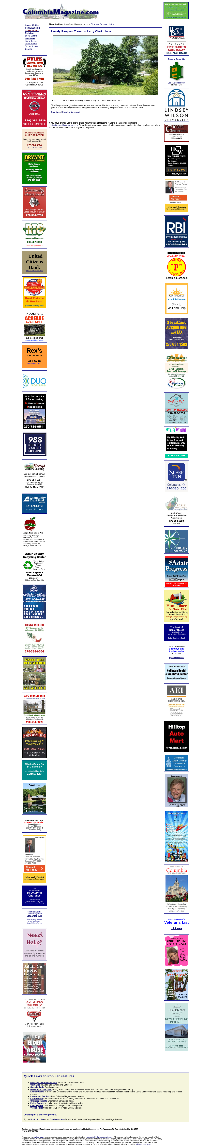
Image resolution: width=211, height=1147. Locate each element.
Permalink (66, 112)
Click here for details (34, 147)
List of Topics (30, 41)
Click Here (176, 928)
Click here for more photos (102, 24)
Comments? (75, 112)
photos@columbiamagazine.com (63, 125)
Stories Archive (31, 46)
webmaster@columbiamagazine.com (99, 1137)
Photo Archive (31, 44)
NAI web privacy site (143, 1144)
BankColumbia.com (176, 83)
